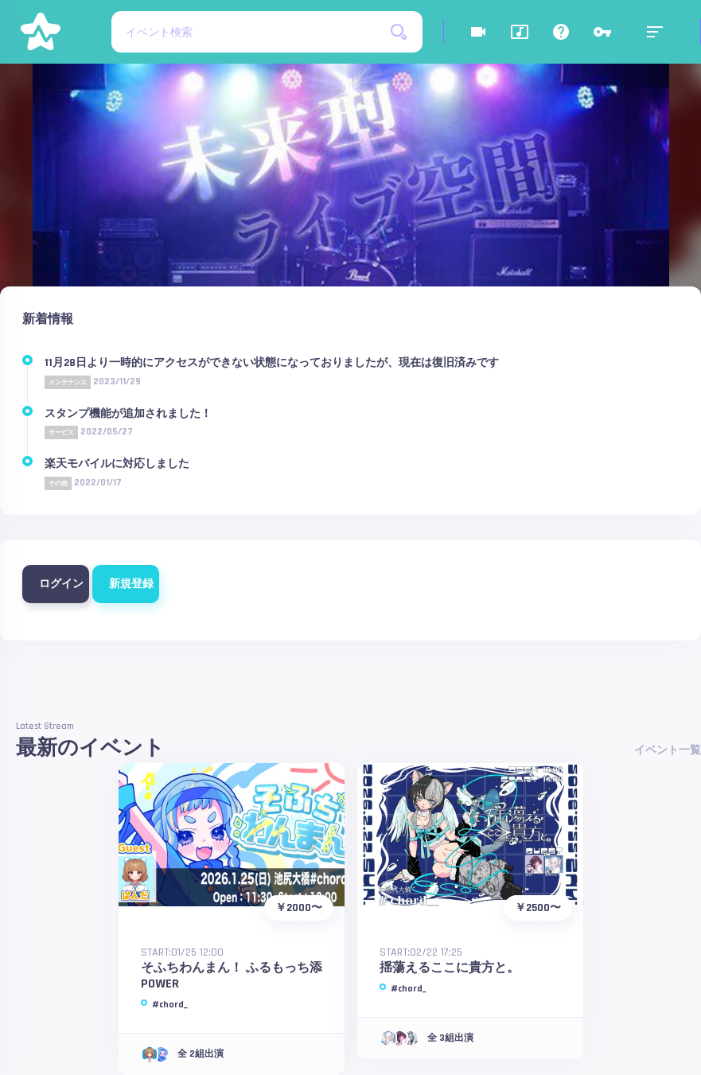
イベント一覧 (667, 750)
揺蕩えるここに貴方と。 (450, 968)
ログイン (58, 584)
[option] (351, 207)
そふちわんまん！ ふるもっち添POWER (231, 976)
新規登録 (128, 584)
